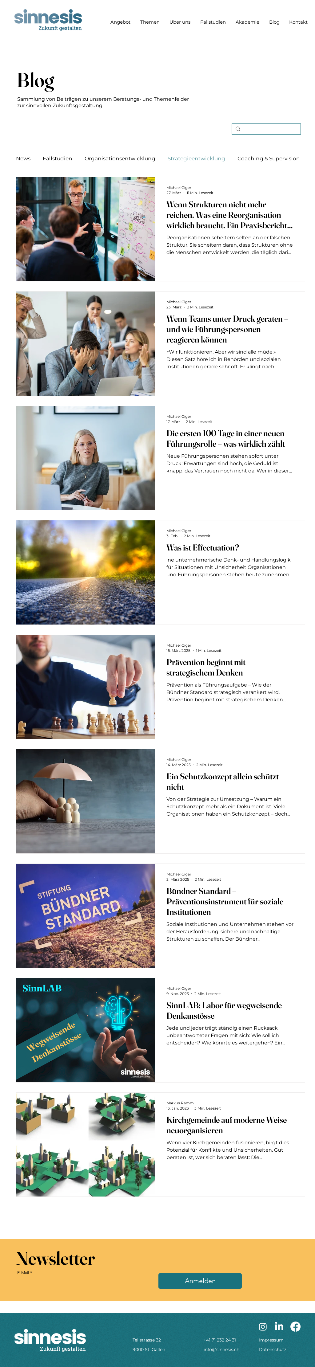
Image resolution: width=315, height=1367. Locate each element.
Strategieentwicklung (196, 158)
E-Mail (23, 1273)
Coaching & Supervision (268, 158)
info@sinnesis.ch (221, 1349)
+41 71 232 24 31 (220, 1340)
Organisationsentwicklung (120, 158)
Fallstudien (57, 158)
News (23, 158)
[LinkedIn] (279, 1327)
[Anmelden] (200, 1281)
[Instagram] (263, 1327)
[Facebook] (295, 1327)
